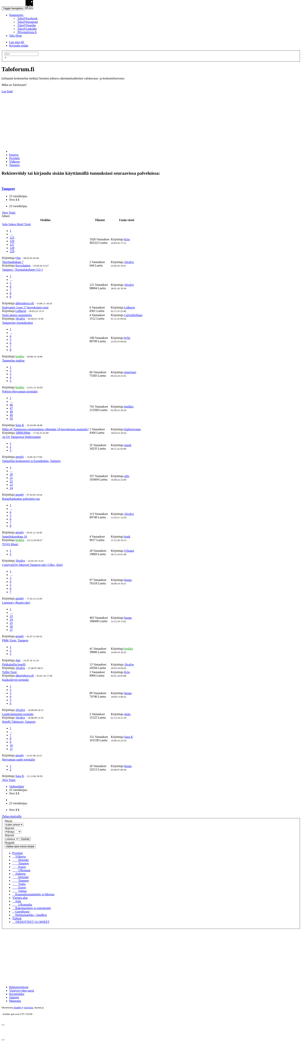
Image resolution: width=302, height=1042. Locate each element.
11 (11, 748)
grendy (19, 456)
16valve (129, 262)
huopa (128, 580)
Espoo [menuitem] (19, 866)
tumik (127, 445)
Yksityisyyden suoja (21, 990)
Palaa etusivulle (12, 816)
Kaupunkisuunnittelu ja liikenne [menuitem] (33, 894)
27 (11, 629)
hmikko (128, 406)
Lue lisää (7, 91)
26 (11, 626)
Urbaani (129, 550)
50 (11, 418)
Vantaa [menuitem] (19, 891)
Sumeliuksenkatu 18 (14, 536)
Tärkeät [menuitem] (17, 918)
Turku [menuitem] (19, 884)
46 (11, 404)
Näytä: (9, 821)
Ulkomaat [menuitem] (21, 870)
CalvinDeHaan (133, 315)
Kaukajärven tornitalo (15, 679)
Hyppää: (10, 842)
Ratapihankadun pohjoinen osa (21, 498)
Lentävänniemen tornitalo (18, 714)
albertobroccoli (24, 303)
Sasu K (19, 425)
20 (11, 474)
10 (11, 745)
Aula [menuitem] (16, 901)
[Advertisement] (116, 120)
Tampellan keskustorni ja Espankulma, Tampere (31, 461)
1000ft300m (22, 432)
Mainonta (15, 1000)
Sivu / (14, 199)
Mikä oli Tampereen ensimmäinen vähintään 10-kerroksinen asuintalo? (45, 429)
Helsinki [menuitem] (20, 860)
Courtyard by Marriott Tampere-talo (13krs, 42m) (32, 564)
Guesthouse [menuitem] (21, 911)
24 (11, 488)
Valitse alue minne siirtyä (20, 846)
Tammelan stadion (13, 360)
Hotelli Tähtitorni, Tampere (19, 721)
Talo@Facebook (27, 18)
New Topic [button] (9, 212)
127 (12, 244)
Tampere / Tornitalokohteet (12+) (22, 269)
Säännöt (14, 997)
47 (11, 408)
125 (12, 237)
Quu (18, 257)
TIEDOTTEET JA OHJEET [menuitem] (31, 921)
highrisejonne (132, 429)
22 (11, 481)
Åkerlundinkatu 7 (12, 262)
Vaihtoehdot (16, 786)
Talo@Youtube (26, 25)
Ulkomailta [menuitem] (22, 904)
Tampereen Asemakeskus (17, 322)
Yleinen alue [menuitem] (20, 897)
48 (11, 411)
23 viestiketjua (18, 196)
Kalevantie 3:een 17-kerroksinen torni (25, 307)
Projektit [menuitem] (17, 853)
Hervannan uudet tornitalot (18, 759)
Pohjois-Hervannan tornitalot (20, 391)
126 (12, 241)
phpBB (17, 1007)
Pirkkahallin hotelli (14, 664)
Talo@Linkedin (27, 28)
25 (11, 622)
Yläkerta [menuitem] (19, 856)
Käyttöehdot (16, 994)
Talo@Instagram (27, 21)
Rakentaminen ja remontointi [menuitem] (31, 908)
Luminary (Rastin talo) (16, 602)
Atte (18, 660)
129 (12, 251)
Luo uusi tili (16, 42)
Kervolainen (23, 265)
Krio (127, 239)
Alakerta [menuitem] (19, 873)
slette (127, 714)
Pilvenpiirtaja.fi (27, 32)
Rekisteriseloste (18, 987)
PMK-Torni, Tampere (15, 640)
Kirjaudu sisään (18, 45)
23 (11, 484)
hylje (127, 337)
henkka (19, 356)
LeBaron (20, 311)
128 (12, 248)
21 (11, 477)
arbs (126, 476)
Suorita (25, 839)
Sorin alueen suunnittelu (17, 315)
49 (11, 415)
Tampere (8, 189)
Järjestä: (9, 828)
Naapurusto (16, 15)
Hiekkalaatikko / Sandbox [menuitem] (29, 915)
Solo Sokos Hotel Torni (16, 224)
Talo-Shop (15, 35)
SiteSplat (28, 1007)
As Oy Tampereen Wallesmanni (21, 437)
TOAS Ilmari (10, 544)
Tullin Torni (9, 672)
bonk (127, 536)
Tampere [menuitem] (20, 863)
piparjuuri (130, 372)
